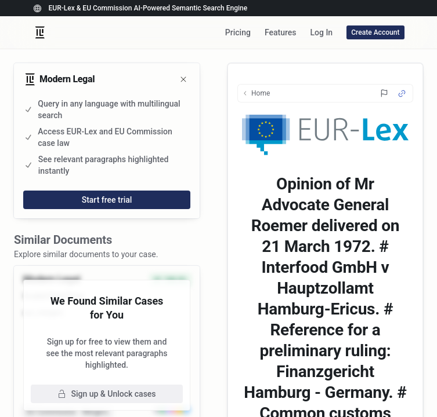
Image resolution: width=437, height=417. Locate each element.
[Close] (183, 79)
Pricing (238, 32)
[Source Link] (402, 93)
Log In (321, 32)
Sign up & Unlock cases (106, 393)
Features (281, 32)
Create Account (375, 32)
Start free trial (107, 199)
